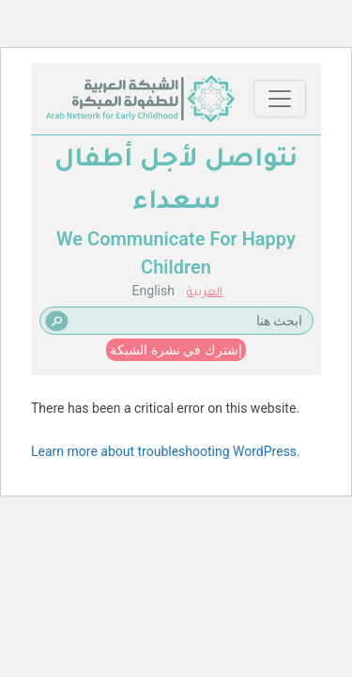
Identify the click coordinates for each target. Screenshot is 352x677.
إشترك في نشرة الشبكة (175, 349)
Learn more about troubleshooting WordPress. (165, 451)
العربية (204, 293)
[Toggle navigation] (279, 99)
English (153, 290)
